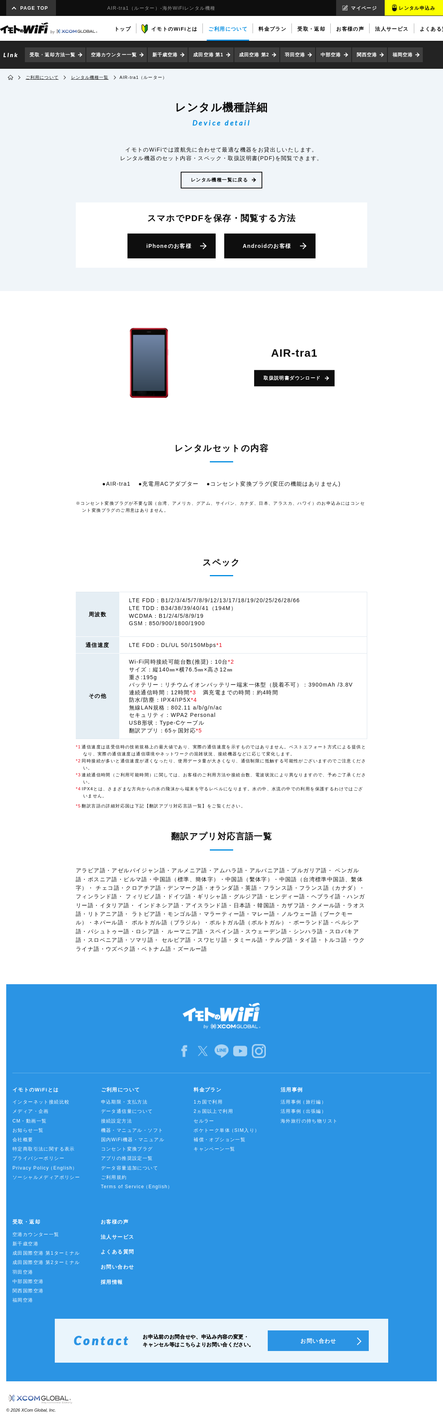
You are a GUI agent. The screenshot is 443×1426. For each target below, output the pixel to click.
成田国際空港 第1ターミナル (46, 1253)
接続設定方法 (116, 1121)
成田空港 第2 (254, 55)
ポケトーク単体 (227, 1130)
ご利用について (42, 77)
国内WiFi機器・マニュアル (133, 1139)
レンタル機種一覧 (90, 77)
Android (267, 246)
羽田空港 (295, 55)
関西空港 (367, 55)
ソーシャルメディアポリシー (46, 1177)
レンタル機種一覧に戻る (219, 180)
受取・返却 (26, 1222)
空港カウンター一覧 (114, 55)
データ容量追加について (129, 1168)
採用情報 (112, 1282)
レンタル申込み (417, 8)
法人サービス (117, 1237)
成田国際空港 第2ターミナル (46, 1262)
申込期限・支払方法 (124, 1102)
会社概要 (22, 1139)
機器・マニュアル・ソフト (132, 1130)
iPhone (169, 246)
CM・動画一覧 (29, 1121)
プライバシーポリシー (38, 1158)
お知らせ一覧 (28, 1130)
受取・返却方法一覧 (52, 55)
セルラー (204, 1121)
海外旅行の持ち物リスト (309, 1121)
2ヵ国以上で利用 (213, 1111)
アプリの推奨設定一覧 (127, 1158)
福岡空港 (402, 55)
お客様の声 (115, 1222)
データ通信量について (127, 1111)
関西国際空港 (28, 1291)
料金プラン (208, 1090)
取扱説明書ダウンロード (292, 378)
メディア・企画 (30, 1111)
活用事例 (292, 1090)
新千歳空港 (165, 55)
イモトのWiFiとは (35, 1090)
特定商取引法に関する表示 (43, 1149)
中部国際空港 (28, 1281)
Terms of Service (137, 1187)
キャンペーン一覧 (214, 1149)
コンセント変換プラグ (127, 1149)
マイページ (364, 8)
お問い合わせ (117, 1267)
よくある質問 (117, 1252)
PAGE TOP (34, 8)
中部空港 (331, 55)
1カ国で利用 (208, 1102)
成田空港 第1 (208, 55)
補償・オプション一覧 (220, 1139)
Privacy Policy (45, 1168)
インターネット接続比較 (41, 1102)
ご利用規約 (114, 1177)
